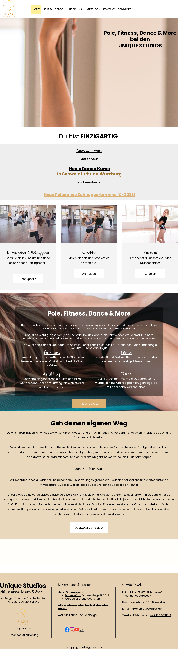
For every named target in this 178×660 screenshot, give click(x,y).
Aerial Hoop (52, 374)
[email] (81, 629)
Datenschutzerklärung (23, 635)
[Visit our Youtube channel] (76, 629)
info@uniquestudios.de (146, 609)
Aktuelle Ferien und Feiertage (77, 615)
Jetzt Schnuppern (71, 592)
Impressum (23, 628)
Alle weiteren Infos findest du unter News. (83, 606)
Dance (126, 374)
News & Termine (89, 150)
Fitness (126, 352)
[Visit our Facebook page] (67, 629)
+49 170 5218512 (160, 615)
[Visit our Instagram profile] (72, 629)
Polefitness (52, 352)
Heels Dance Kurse (89, 169)
